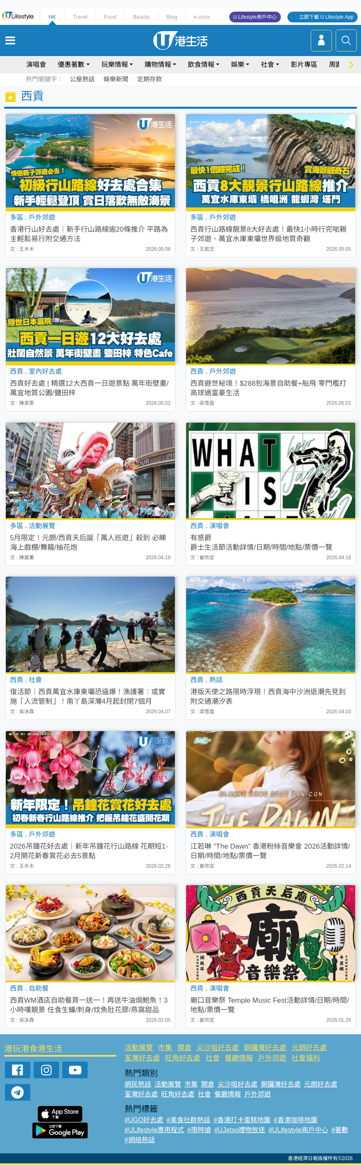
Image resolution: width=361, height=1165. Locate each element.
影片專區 (304, 64)
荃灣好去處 (142, 1058)
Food (110, 17)
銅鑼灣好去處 (265, 1048)
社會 (267, 64)
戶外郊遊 (272, 1058)
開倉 (184, 1048)
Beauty (141, 17)
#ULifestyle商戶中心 (298, 1129)
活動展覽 (139, 1048)
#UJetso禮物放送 (239, 1129)
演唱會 (36, 64)
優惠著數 (71, 64)
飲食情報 (201, 64)
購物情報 (158, 64)
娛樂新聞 (115, 79)
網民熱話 (138, 1084)
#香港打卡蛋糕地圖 (242, 1119)
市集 (165, 1048)
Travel (80, 17)
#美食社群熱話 (188, 1119)
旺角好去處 (182, 1058)
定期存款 (149, 79)
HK (52, 17)
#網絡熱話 (140, 1139)
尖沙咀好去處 (217, 1048)
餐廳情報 (239, 1058)
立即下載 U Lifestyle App (326, 17)
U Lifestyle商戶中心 (255, 17)
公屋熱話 (82, 79)
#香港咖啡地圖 (295, 1119)
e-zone (202, 17)
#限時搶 (199, 1129)
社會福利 (306, 1058)
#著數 (340, 1129)
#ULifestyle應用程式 (154, 1129)
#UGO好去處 (144, 1119)
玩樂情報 (114, 64)
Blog (171, 17)
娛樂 (237, 64)
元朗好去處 (309, 1048)
